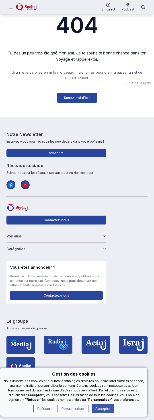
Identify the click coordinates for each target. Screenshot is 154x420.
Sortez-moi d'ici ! (77, 98)
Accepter (103, 408)
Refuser (44, 408)
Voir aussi (56, 236)
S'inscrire (56, 153)
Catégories (56, 249)
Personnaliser (73, 408)
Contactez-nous (56, 220)
